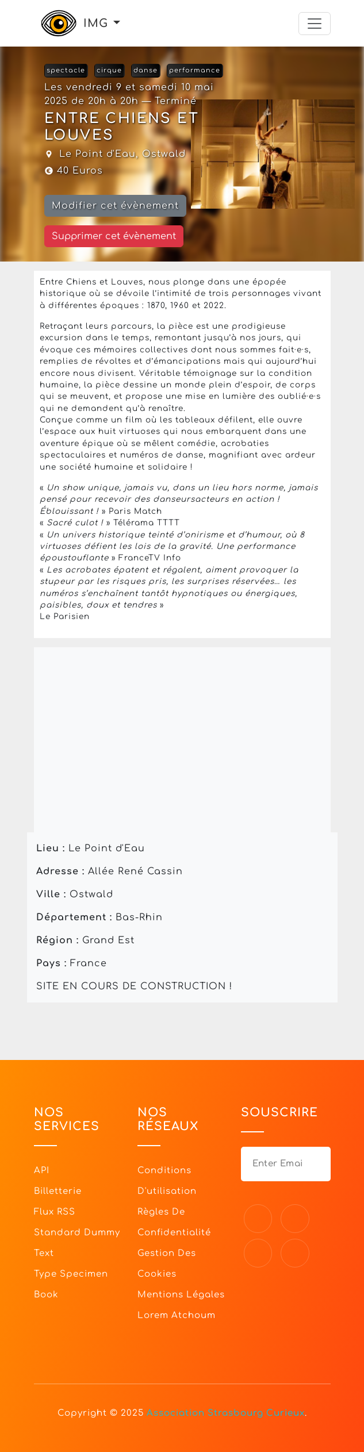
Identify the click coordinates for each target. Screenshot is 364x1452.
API (41, 1171)
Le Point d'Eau (97, 154)
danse (145, 70)
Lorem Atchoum (176, 1315)
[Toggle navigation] (314, 23)
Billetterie (58, 1191)
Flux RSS (54, 1212)
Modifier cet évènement (115, 206)
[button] (116, 23)
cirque (109, 70)
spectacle (66, 70)
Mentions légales (181, 1295)
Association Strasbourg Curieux (226, 1413)
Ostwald (164, 154)
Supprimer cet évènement (114, 236)
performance (194, 70)
